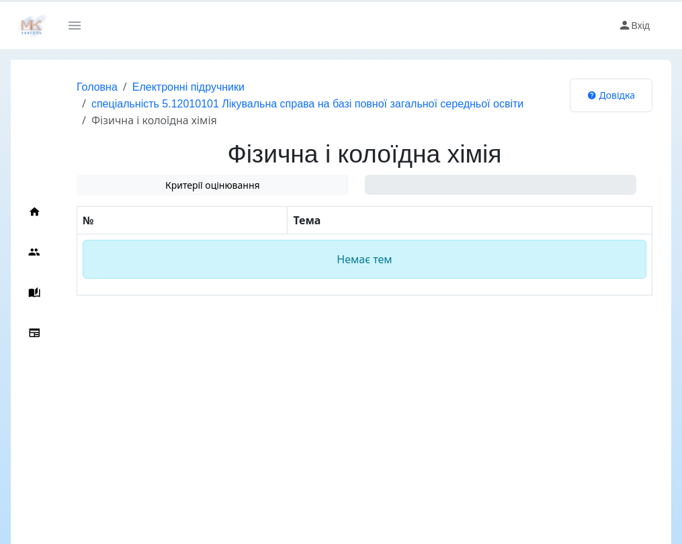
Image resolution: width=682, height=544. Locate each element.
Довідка (611, 95)
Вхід (634, 25)
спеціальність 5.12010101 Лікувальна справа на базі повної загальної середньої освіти (307, 103)
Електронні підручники (188, 87)
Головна (97, 87)
